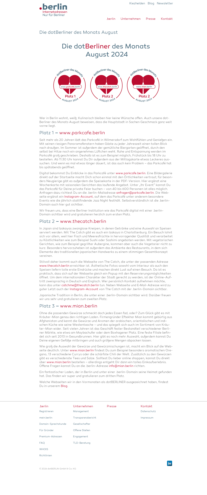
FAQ (42, 443)
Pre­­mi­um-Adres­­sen (50, 436)
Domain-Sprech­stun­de (52, 424)
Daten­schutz (148, 411)
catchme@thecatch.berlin (80, 285)
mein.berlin (45, 418)
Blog (151, 3)
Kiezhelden (137, 3)
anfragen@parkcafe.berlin (135, 192)
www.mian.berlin (78, 306)
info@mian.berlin (121, 366)
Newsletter (165, 3)
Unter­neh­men (131, 18)
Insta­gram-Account (78, 196)
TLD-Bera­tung (81, 443)
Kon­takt (167, 18)
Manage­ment (81, 411)
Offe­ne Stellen (81, 430)
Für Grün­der (46, 430)
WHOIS (43, 449)
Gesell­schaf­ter (81, 424)
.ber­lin (110, 18)
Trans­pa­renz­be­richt (84, 418)
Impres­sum (147, 418)
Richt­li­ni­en (45, 455)
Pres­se (151, 18)
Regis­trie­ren (46, 411)
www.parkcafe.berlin (82, 133)
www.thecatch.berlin (83, 221)
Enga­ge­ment (80, 436)
